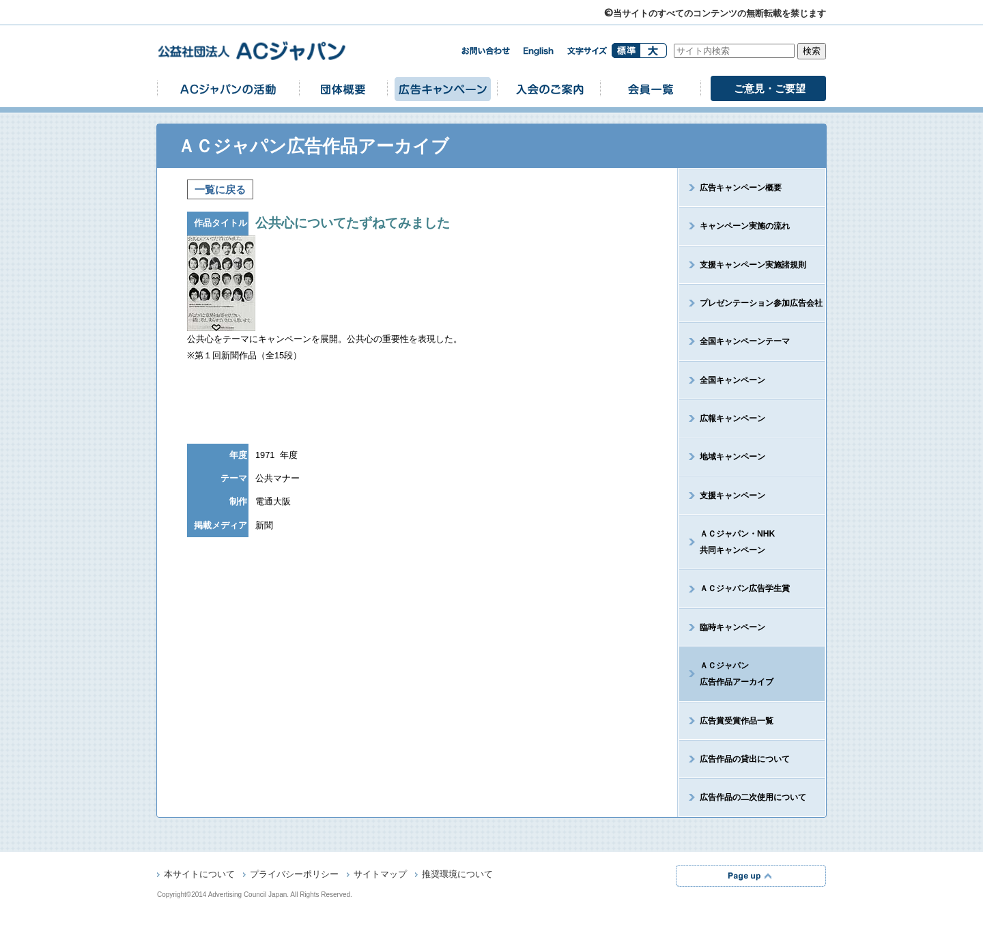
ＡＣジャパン (726, 674)
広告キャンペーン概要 (741, 187)
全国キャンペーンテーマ (745, 341)
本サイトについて (199, 875)
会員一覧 (650, 88)
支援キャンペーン (732, 495)
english (539, 51)
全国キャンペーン (732, 380)
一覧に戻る (220, 189)
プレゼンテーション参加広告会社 (761, 303)
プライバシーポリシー (294, 875)
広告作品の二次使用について (753, 797)
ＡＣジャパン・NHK (727, 542)
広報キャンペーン (732, 418)
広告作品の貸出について (745, 759)
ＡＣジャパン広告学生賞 (745, 588)
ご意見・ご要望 (770, 88)
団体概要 (343, 88)
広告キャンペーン (442, 88)
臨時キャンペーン (732, 627)
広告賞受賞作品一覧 (736, 721)
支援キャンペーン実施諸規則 (753, 265)
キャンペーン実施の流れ (745, 226)
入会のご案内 (549, 88)
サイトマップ (380, 875)
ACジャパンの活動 (228, 88)
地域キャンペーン (732, 456)
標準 (626, 50)
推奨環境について (457, 875)
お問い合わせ (485, 50)
